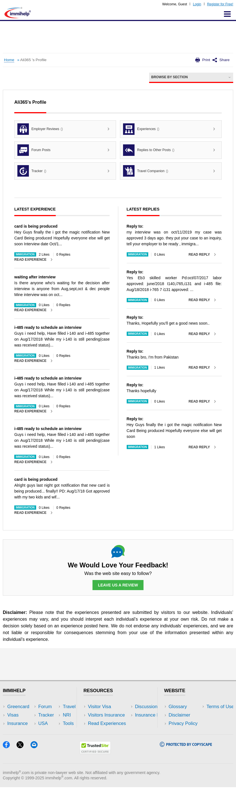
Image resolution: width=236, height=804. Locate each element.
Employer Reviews (40, 129)
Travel (55, 715)
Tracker (31, 171)
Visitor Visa (99, 706)
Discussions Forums (109, 731)
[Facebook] (10, 763)
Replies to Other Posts (148, 150)
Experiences (141, 129)
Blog (53, 740)
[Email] (37, 763)
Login (197, 4)
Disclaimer (179, 715)
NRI (53, 723)
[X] (23, 763)
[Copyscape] (186, 762)
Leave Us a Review (118, 585)
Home (9, 60)
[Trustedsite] (95, 769)
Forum (14, 731)
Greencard (18, 706)
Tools (54, 731)
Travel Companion (145, 171)
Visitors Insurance (106, 715)
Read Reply (199, 255)
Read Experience (30, 260)
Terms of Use (182, 731)
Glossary (177, 706)
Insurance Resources (110, 740)
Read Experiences (107, 723)
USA (53, 706)
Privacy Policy (182, 723)
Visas (12, 715)
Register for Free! (220, 4)
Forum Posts (33, 150)
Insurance (17, 723)
